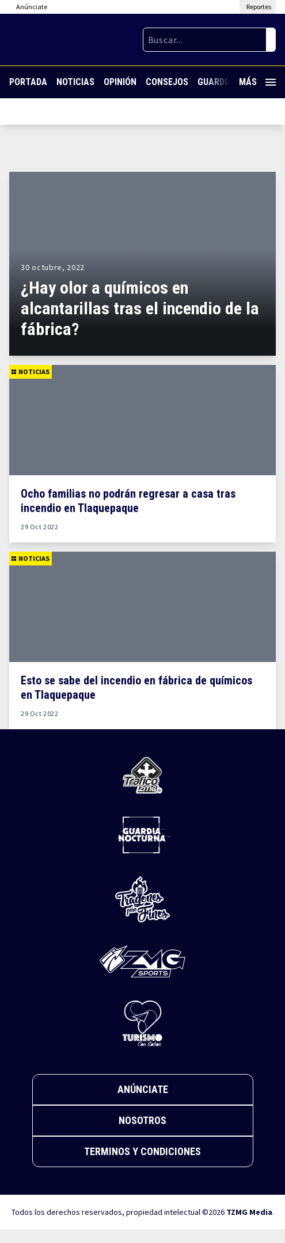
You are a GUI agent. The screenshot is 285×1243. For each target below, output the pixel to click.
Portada (28, 81)
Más (257, 81)
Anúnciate (142, 1089)
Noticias (75, 81)
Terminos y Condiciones (142, 1151)
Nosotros (142, 1120)
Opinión (120, 81)
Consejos (167, 81)
